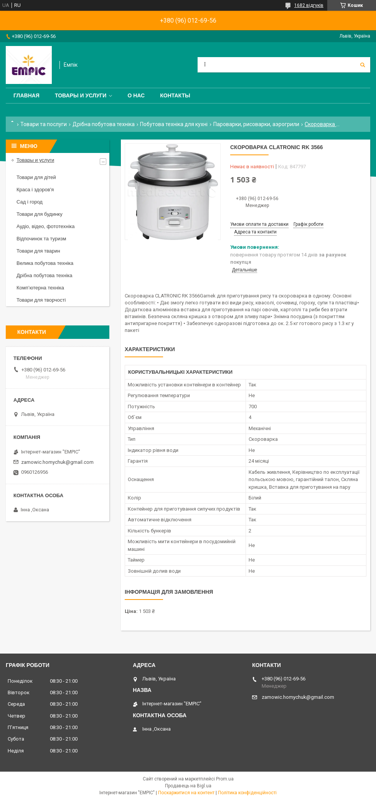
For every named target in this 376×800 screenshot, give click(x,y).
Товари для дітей (36, 177)
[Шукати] (362, 64)
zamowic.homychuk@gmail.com (57, 462)
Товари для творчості (41, 300)
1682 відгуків (308, 5)
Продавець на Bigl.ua (188, 786)
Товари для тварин (38, 251)
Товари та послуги (43, 124)
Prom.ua (225, 779)
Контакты (175, 95)
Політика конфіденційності (247, 792)
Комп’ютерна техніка (40, 288)
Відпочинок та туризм (41, 238)
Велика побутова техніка (44, 263)
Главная (26, 95)
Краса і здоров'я (35, 189)
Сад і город (29, 202)
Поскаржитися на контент (186, 792)
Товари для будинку (39, 214)
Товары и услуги (81, 95)
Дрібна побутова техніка (104, 124)
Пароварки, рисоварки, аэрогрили (256, 124)
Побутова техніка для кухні (174, 124)
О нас (136, 95)
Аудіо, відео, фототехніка (45, 226)
